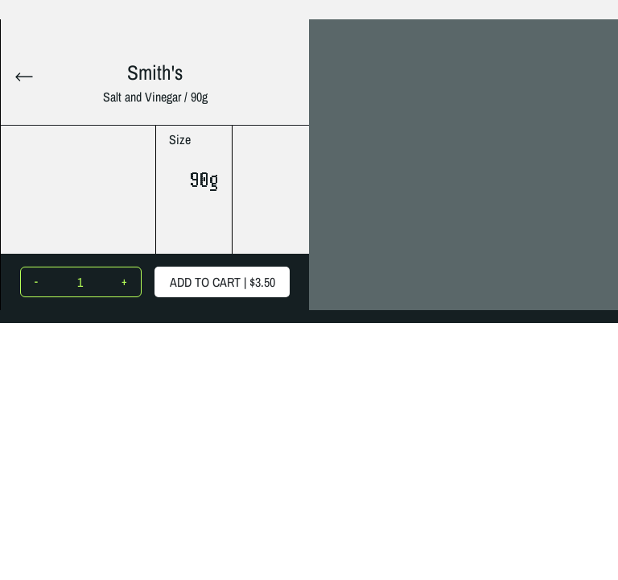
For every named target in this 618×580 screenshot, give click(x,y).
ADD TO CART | (222, 282)
